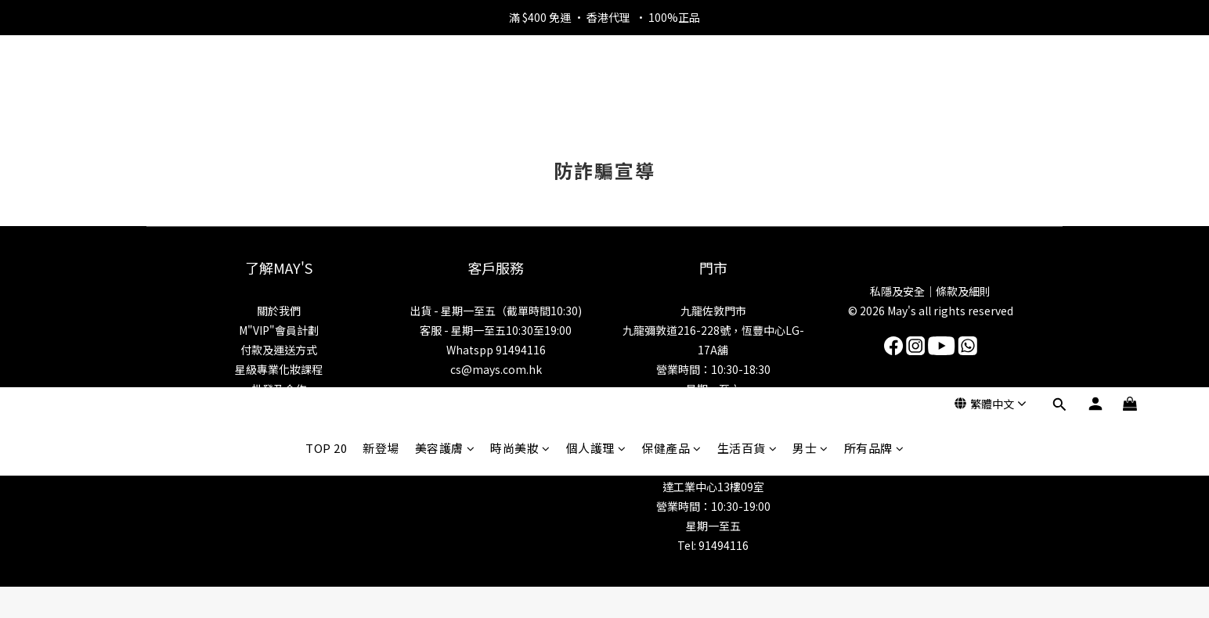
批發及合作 (278, 389)
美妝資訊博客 (279, 408)
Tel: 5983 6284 (713, 408)
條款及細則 (963, 291)
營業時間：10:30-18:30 (713, 369)
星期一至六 (713, 389)
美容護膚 (445, 96)
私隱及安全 (897, 291)
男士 (810, 96)
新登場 (381, 96)
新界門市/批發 (713, 447)
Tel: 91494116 (713, 545)
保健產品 (671, 96)
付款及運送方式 (278, 350)
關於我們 (279, 310)
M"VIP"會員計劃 (279, 330)
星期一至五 (713, 526)
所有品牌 (874, 96)
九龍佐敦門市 (713, 310)
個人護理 (596, 96)
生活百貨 (747, 96)
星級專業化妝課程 (279, 369)
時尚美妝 (520, 96)
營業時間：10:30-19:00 (713, 506)
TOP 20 (326, 96)
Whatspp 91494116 (496, 350)
